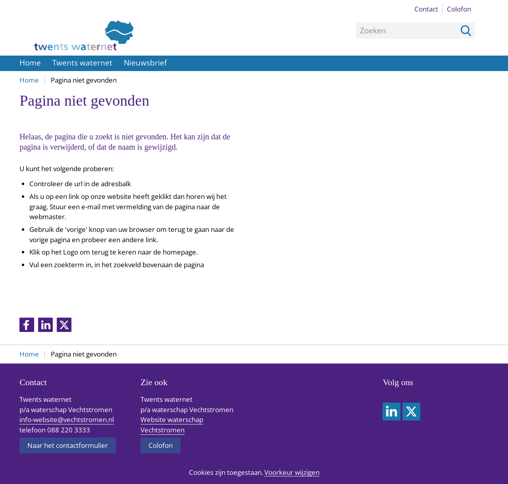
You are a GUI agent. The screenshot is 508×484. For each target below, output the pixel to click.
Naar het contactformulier (67, 445)
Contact (426, 8)
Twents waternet (82, 63)
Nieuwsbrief (145, 63)
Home (30, 63)
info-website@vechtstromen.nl (66, 419)
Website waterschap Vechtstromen (171, 425)
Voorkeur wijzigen (291, 473)
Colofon (459, 8)
